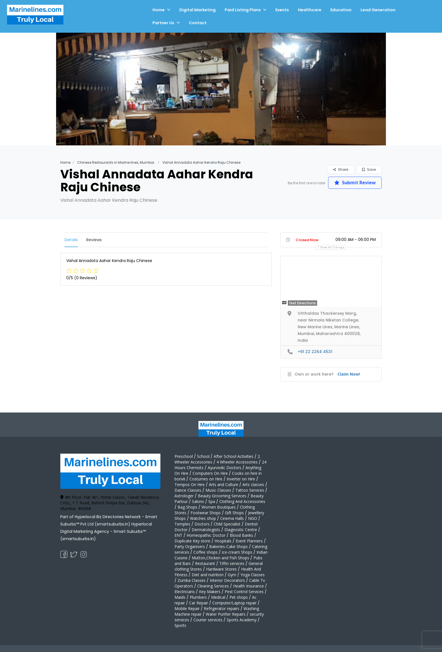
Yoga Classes (252, 574)
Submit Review (355, 182)
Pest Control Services (244, 591)
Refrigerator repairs (221, 608)
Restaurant (205, 563)
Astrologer (184, 495)
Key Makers (209, 591)
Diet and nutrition (208, 574)
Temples (182, 524)
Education (341, 10)
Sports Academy (242, 619)
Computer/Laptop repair (234, 603)
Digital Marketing (197, 10)
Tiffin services (231, 563)
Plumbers (198, 597)
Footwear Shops (206, 512)
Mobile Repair (187, 608)
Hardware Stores (221, 569)
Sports (180, 625)
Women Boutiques (219, 507)
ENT (178, 535)
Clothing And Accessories (242, 501)
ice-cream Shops (237, 552)
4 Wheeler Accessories (237, 462)
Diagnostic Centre (240, 529)
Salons (198, 501)
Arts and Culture (223, 484)
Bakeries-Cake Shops (228, 546)
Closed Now (307, 240)
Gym (232, 574)
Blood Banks (241, 535)
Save (369, 169)
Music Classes (218, 490)
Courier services (207, 619)
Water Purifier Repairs (226, 614)
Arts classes (253, 484)
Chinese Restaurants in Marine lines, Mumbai (115, 162)
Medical (218, 597)
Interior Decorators (227, 580)
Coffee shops (205, 552)
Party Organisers (189, 546)
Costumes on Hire (205, 479)
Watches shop (203, 518)
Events (282, 10)
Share (340, 169)
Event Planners (249, 541)
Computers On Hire (210, 473)
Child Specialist (227, 524)
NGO (252, 518)
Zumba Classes (191, 580)
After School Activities (233, 456)
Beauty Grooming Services (222, 495)
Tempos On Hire (189, 484)
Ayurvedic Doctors (224, 467)
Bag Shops (187, 507)
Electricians (184, 591)
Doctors (202, 524)
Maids (179, 597)
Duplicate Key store (192, 541)
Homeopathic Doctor (206, 535)
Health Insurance (248, 586)
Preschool (183, 456)
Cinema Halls (232, 518)
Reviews (94, 240)
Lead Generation (378, 10)
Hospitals (223, 541)
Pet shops (238, 597)
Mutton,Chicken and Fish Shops (220, 557)
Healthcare (309, 10)
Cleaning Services (213, 586)
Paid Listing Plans (243, 10)
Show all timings (332, 247)
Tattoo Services (249, 490)
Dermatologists (206, 529)
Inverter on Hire (241, 479)
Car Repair (198, 603)
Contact (198, 23)
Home (159, 10)
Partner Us (163, 23)
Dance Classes (187, 490)
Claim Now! (348, 374)
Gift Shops (234, 512)
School (203, 456)
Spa (211, 501)
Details (71, 240)
